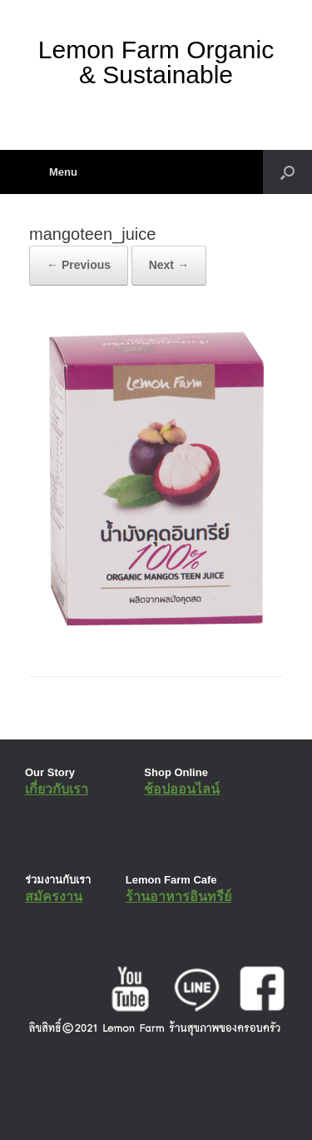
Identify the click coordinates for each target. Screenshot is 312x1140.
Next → (169, 264)
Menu (53, 172)
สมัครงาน (53, 896)
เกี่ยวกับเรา (56, 789)
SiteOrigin (144, 1107)
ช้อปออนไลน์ (182, 789)
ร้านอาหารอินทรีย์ (178, 896)
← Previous (79, 264)
